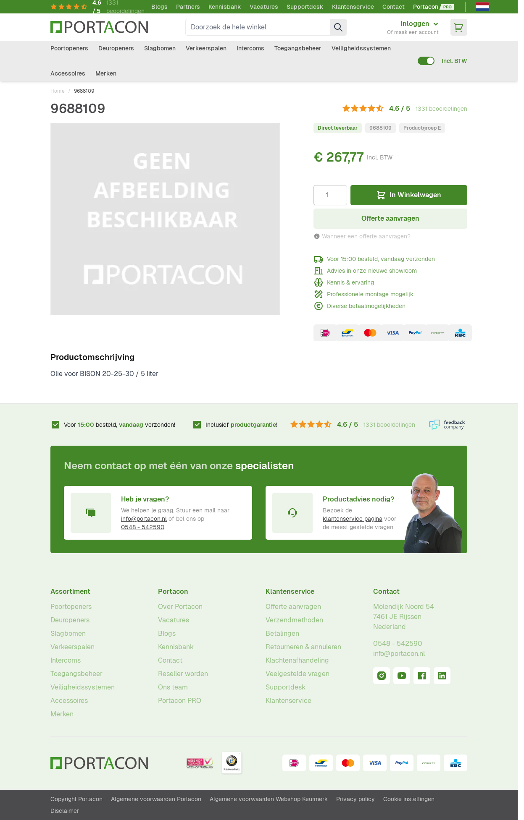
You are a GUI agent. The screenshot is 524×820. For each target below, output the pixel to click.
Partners (188, 6)
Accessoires (67, 73)
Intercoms (250, 48)
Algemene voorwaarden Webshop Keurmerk (269, 799)
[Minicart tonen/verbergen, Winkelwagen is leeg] (458, 27)
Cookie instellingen (408, 799)
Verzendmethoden (294, 620)
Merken (105, 73)
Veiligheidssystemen (361, 48)
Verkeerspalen (206, 48)
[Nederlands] (482, 7)
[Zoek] (338, 27)
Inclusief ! (241, 424)
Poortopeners (69, 48)
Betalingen (282, 633)
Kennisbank (224, 6)
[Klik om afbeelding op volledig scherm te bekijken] (165, 219)
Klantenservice (353, 6)
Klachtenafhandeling (297, 660)
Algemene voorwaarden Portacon (156, 799)
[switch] (426, 61)
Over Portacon (180, 606)
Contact (393, 6)
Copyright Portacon (76, 799)
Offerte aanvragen (293, 606)
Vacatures (264, 6)
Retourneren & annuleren (303, 646)
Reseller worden (183, 673)
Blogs (159, 6)
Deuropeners (116, 48)
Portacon (173, 591)
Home (57, 91)
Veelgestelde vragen (297, 673)
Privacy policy (355, 799)
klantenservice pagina (352, 518)
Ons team (173, 687)
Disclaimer (64, 811)
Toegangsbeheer (297, 48)
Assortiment (70, 591)
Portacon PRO (179, 700)
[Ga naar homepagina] (99, 27)
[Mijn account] (413, 27)
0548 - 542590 (142, 527)
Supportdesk (305, 6)
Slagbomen (160, 48)
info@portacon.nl (144, 518)
